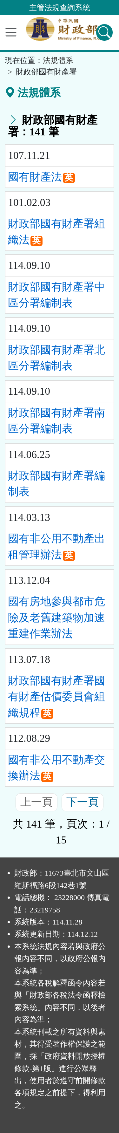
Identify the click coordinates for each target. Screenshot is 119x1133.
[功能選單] (11, 32)
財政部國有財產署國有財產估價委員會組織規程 (56, 697)
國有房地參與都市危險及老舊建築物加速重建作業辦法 (56, 617)
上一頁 (36, 802)
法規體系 (58, 60)
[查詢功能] (104, 32)
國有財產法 (35, 177)
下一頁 (82, 802)
